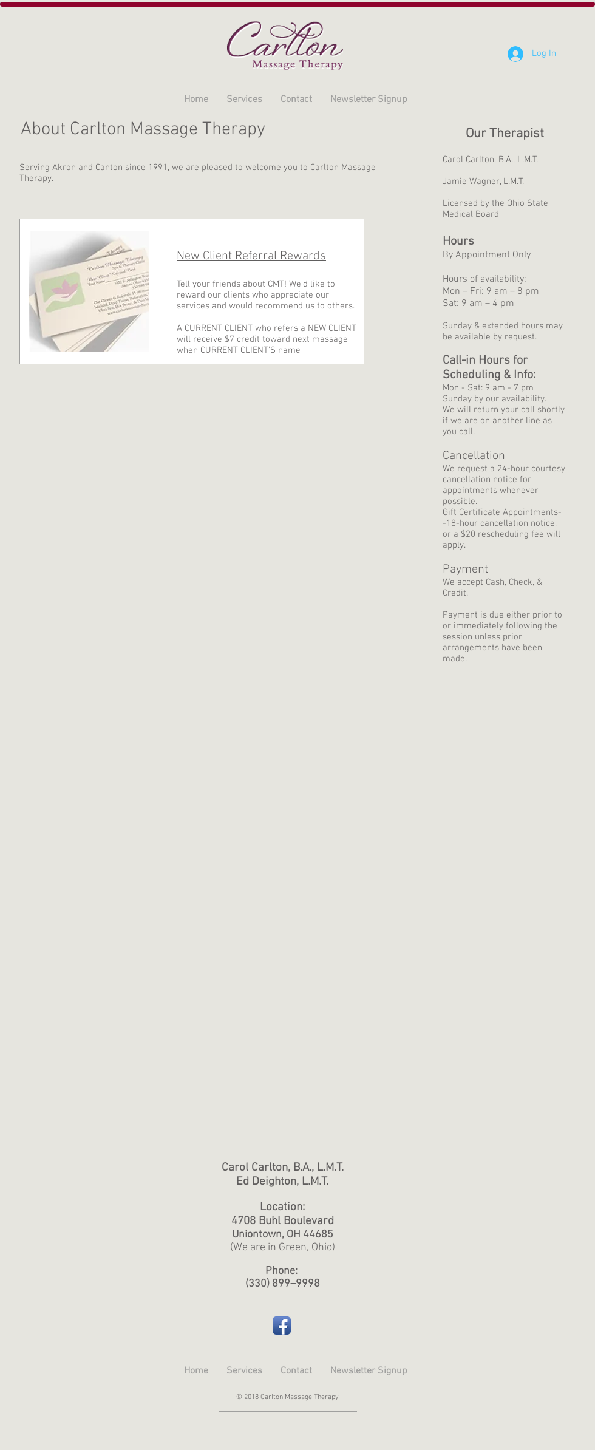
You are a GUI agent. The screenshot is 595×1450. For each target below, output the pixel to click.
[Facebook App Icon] (282, 1325)
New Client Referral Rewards (251, 256)
